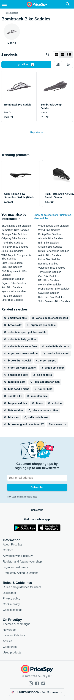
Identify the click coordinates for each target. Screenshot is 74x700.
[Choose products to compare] (58, 64)
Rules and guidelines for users (22, 587)
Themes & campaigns (16, 624)
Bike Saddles (12, 13)
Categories (10, 646)
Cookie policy (11, 604)
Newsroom (9, 629)
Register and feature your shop (22, 561)
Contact (8, 550)
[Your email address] (37, 478)
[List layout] (62, 55)
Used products (12, 652)
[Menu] (4, 4)
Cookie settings (12, 609)
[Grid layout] (56, 55)
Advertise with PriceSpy (18, 555)
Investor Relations (14, 635)
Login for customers (15, 567)
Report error (37, 132)
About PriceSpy (12, 544)
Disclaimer (9, 592)
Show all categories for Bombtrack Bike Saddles (53, 216)
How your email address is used (22, 497)
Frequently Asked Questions (20, 572)
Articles (7, 641)
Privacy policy (11, 598)
